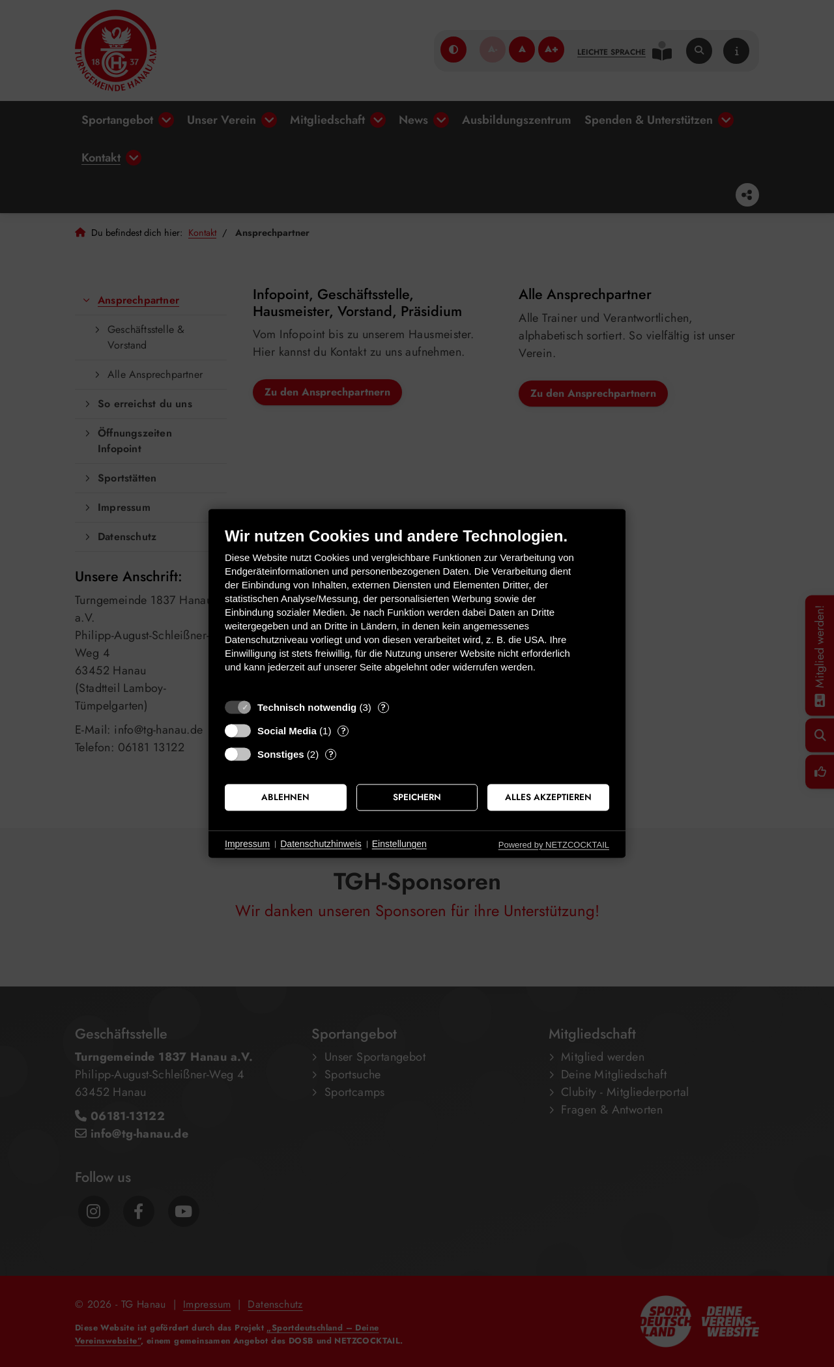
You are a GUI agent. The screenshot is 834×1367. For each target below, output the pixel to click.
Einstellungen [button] (399, 844)
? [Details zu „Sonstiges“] (331, 754)
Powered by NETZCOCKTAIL (553, 845)
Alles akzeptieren (548, 797)
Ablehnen (285, 797)
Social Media (287, 730)
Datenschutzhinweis (321, 844)
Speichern (417, 797)
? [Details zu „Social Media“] (343, 730)
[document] (417, 609)
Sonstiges (280, 754)
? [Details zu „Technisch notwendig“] (383, 707)
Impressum (247, 844)
